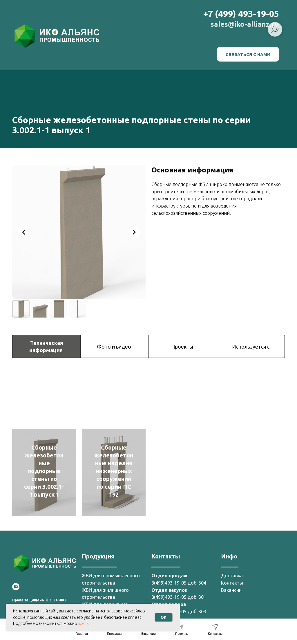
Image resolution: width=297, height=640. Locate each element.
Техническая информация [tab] (46, 346)
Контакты (232, 582)
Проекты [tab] (182, 346)
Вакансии (231, 590)
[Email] (15, 586)
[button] (248, 54)
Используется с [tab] (250, 346)
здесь (83, 623)
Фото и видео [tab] (114, 346)
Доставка (232, 575)
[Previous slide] (24, 232)
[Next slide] (134, 232)
